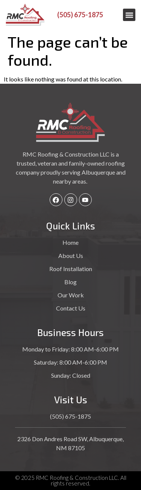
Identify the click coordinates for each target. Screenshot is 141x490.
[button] (129, 15)
